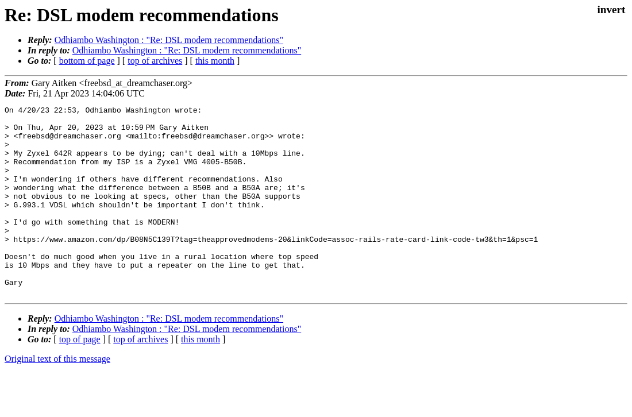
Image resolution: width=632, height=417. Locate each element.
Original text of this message (57, 396)
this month (214, 60)
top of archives (155, 60)
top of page (80, 377)
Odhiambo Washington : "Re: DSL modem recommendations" (169, 40)
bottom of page (87, 60)
